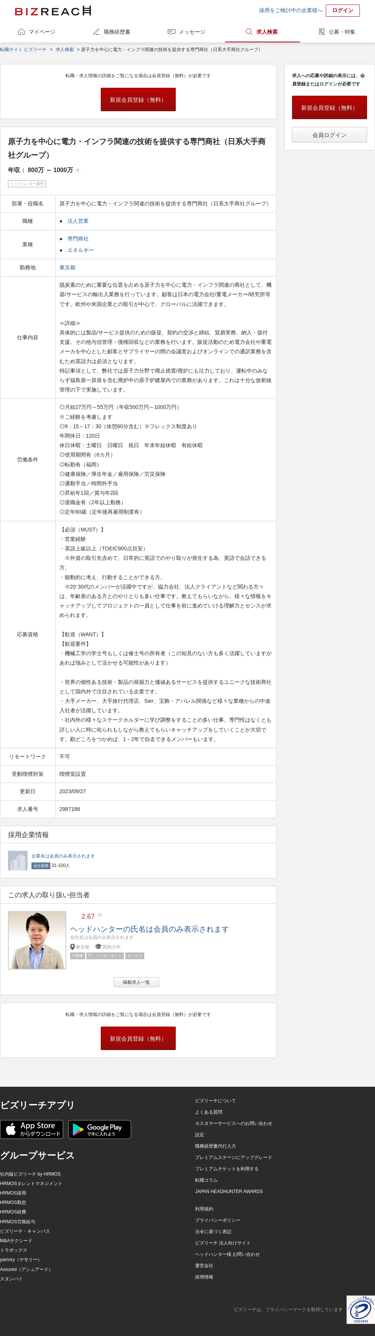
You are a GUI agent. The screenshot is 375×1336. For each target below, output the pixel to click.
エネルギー (80, 250)
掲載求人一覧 (136, 982)
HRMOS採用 (13, 1193)
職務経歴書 (117, 32)
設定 (199, 1134)
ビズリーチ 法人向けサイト (223, 1243)
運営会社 (204, 1265)
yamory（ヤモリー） (21, 1259)
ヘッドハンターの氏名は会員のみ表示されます (149, 929)
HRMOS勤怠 (13, 1202)
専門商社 (78, 239)
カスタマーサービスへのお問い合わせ (233, 1123)
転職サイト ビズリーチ (23, 49)
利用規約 (204, 1209)
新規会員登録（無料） (138, 99)
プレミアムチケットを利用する (227, 1168)
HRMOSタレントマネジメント (31, 1183)
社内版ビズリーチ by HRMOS (30, 1174)
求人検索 (267, 32)
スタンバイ (11, 1279)
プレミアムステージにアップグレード (233, 1157)
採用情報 (204, 1277)
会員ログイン (329, 135)
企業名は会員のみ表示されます (63, 856)
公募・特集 (342, 32)
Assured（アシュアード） (26, 1269)
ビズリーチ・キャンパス (25, 1231)
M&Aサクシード (16, 1240)
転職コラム (206, 1180)
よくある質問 (208, 1112)
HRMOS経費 (13, 1212)
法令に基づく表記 (213, 1231)
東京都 (68, 267)
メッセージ (192, 32)
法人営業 (78, 221)
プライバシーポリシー (218, 1220)
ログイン (342, 10)
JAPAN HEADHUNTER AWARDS (229, 1191)
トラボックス (13, 1250)
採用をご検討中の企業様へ (291, 10)
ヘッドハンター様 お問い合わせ (227, 1254)
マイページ (42, 32)
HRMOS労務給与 (17, 1221)
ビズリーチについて (215, 1100)
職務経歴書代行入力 (215, 1146)
